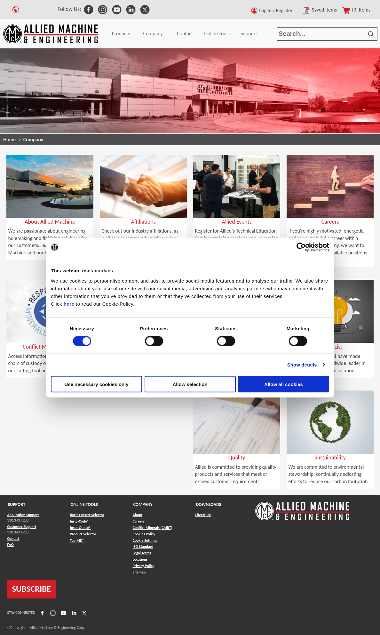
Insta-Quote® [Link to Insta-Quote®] (80, 527)
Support (249, 33)
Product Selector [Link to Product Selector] (83, 534)
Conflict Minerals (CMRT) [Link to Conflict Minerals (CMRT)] (152, 527)
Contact (185, 33)
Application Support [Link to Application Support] (23, 515)
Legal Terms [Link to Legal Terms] (142, 553)
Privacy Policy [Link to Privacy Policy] (143, 566)
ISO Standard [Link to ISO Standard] (143, 546)
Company (152, 33)
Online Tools (217, 33)
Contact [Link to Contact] (13, 538)
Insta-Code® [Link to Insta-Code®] (79, 521)
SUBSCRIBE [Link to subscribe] (31, 589)
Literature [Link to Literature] (203, 515)
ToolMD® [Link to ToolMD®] (77, 540)
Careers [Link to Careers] (139, 521)
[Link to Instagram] (52, 612)
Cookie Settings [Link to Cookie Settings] (145, 540)
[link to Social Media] (88, 8)
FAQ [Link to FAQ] (10, 544)
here (69, 303)
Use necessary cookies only (96, 384)
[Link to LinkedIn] (73, 612)
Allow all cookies (283, 384)
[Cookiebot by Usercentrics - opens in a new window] (301, 247)
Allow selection (189, 384)
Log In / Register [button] (277, 10)
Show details (302, 364)
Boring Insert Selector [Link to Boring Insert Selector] (87, 515)
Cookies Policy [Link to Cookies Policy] (144, 534)
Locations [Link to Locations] (140, 559)
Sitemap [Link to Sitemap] (139, 572)
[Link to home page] (51, 33)
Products (121, 33)
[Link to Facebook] (41, 612)
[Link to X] (83, 612)
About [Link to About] (138, 515)
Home (9, 139)
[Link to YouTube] (62, 612)
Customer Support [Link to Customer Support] (21, 526)
